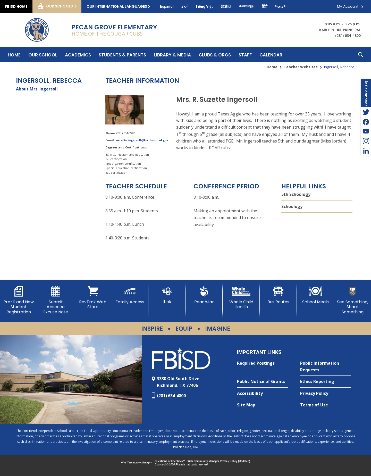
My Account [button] (348, 6)
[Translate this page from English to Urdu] (184, 6)
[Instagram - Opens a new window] (366, 141)
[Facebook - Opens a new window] (366, 121)
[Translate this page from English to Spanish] (166, 6)
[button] (360, 54)
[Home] (14, 54)
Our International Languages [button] (117, 6)
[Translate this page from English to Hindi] (264, 6)
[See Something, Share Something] (352, 300)
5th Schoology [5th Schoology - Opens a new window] (295, 194)
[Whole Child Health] (241, 297)
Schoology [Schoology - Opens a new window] (291, 206)
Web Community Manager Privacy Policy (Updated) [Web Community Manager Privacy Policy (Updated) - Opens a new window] (219, 461)
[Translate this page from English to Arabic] (280, 6)
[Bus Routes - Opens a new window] (278, 295)
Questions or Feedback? (170, 461)
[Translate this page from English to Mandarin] (226, 6)
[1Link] (167, 295)
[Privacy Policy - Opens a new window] (325, 393)
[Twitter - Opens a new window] (366, 111)
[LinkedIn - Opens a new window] (366, 151)
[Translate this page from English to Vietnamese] (204, 6)
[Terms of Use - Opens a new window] (325, 405)
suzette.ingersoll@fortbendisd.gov (141, 140)
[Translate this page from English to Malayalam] (247, 6)
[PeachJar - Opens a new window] (204, 295)
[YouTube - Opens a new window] (366, 131)
